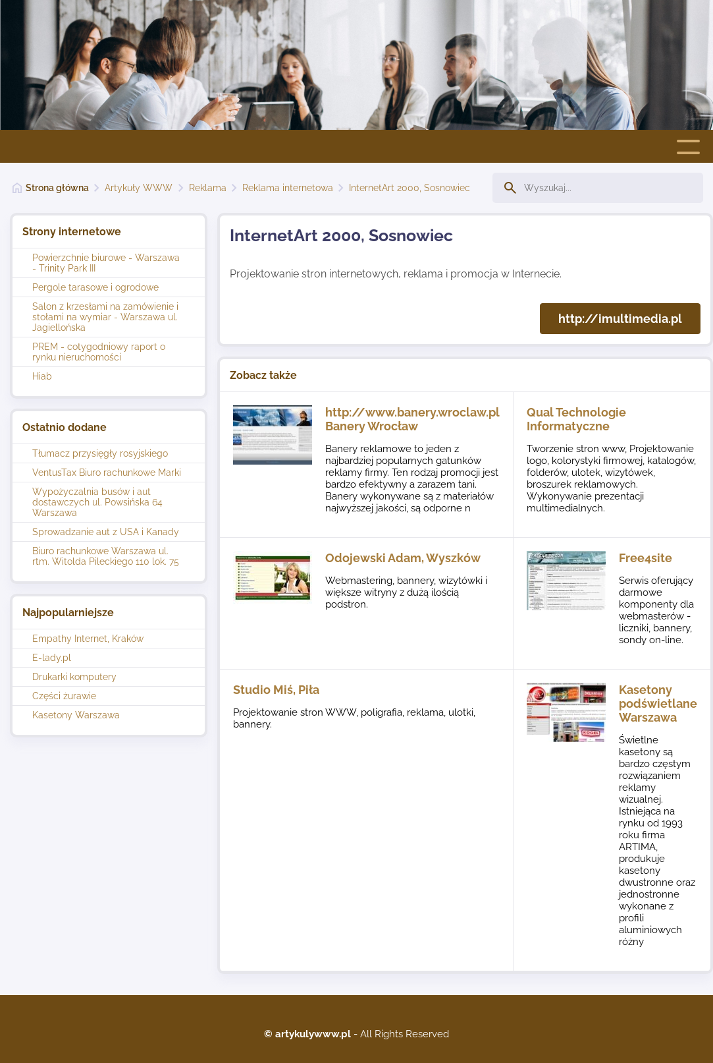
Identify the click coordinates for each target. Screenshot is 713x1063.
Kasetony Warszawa (76, 715)
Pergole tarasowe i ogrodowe (95, 287)
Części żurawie (64, 696)
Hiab (42, 376)
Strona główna (57, 188)
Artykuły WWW (138, 188)
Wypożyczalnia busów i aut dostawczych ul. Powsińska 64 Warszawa (97, 502)
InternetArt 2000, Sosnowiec (409, 188)
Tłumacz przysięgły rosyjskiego (100, 453)
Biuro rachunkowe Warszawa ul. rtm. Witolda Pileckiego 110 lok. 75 (105, 556)
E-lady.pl (51, 657)
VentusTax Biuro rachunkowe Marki (106, 472)
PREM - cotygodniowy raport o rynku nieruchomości (98, 351)
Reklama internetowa (287, 188)
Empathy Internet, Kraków (88, 638)
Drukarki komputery (74, 677)
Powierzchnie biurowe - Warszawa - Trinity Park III (106, 262)
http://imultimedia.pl (620, 319)
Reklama (207, 188)
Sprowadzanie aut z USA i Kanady (105, 532)
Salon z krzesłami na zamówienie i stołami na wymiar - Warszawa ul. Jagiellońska (105, 317)
